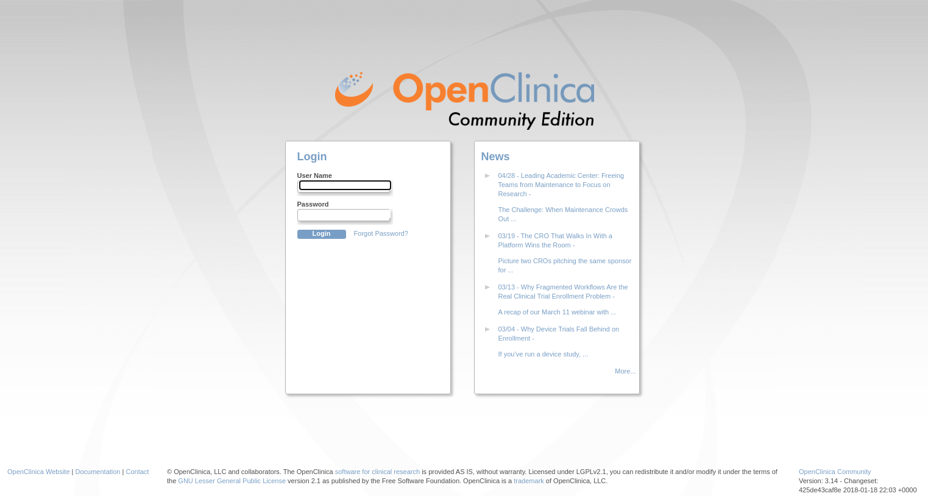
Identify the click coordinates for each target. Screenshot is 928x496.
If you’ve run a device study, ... (543, 354)
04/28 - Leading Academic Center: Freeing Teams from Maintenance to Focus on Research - (561, 184)
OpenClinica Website (38, 471)
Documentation (98, 471)
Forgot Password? (381, 233)
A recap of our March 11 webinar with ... (557, 312)
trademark (529, 480)
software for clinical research (377, 471)
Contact (137, 471)
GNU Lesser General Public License (232, 480)
